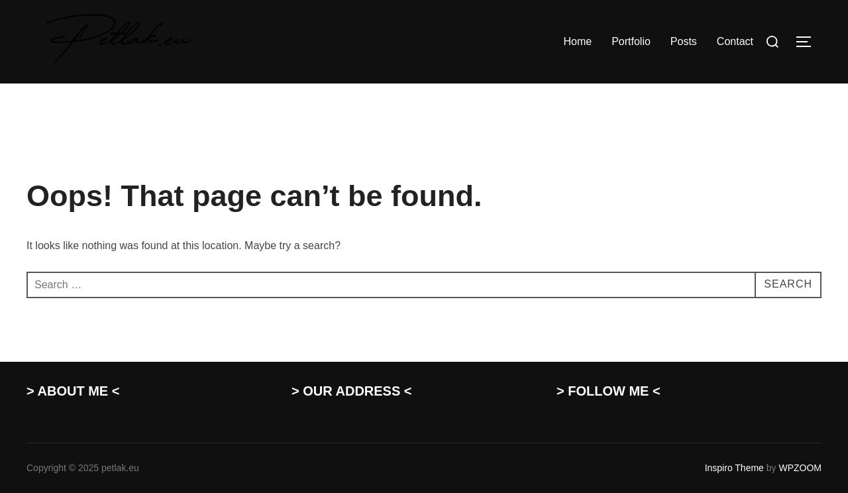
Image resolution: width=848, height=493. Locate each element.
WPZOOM (800, 468)
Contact (735, 41)
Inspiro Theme (734, 468)
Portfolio (631, 41)
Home (577, 41)
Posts (683, 41)
